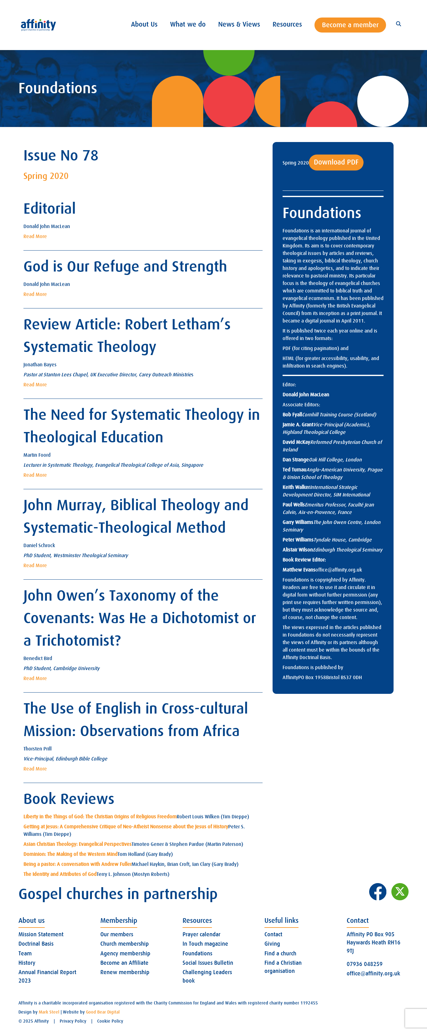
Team (25, 953)
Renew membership (124, 972)
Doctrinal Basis (35, 944)
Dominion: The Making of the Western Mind (70, 854)
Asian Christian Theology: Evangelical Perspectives (77, 844)
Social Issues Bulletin (208, 963)
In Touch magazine (205, 944)
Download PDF (336, 162)
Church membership (124, 944)
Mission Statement (40, 934)
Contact (273, 934)
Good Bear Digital (103, 1011)
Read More (35, 236)
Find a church (280, 953)
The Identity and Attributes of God (60, 874)
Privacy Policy (73, 1021)
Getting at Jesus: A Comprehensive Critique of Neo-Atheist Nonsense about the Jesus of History (125, 827)
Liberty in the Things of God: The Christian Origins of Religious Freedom (100, 817)
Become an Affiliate (124, 963)
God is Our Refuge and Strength (125, 266)
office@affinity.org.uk (338, 570)
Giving (272, 944)
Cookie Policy (110, 1021)
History (26, 963)
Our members (116, 934)
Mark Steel (49, 1011)
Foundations (197, 953)
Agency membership (125, 953)
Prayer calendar (201, 934)
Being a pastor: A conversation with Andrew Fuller (77, 864)
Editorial (49, 208)
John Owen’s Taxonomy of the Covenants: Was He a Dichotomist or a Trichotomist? (139, 618)
